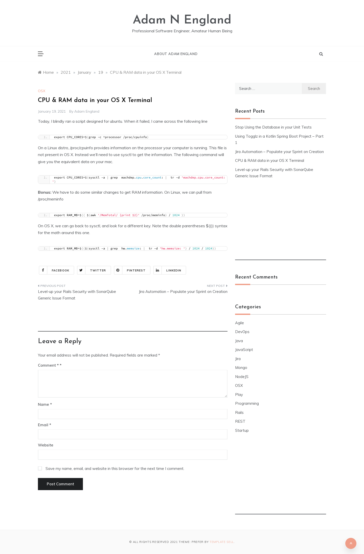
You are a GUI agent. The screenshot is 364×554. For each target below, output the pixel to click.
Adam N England (182, 20)
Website (45, 445)
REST (240, 421)
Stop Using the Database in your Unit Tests (273, 127)
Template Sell (222, 542)
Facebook (54, 270)
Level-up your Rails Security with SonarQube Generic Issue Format (77, 294)
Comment (48, 365)
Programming (247, 403)
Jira (238, 358)
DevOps (242, 331)
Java (239, 340)
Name (45, 404)
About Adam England (175, 54)
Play (239, 394)
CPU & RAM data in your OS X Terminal (269, 160)
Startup (242, 430)
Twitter (91, 270)
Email (44, 424)
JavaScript (244, 349)
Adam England (86, 111)
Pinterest (130, 270)
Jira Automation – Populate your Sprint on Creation (183, 291)
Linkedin (167, 270)
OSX (41, 91)
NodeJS (241, 376)
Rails (239, 412)
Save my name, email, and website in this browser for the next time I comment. (115, 468)
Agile (239, 322)
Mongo (241, 367)
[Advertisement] (133, 320)
